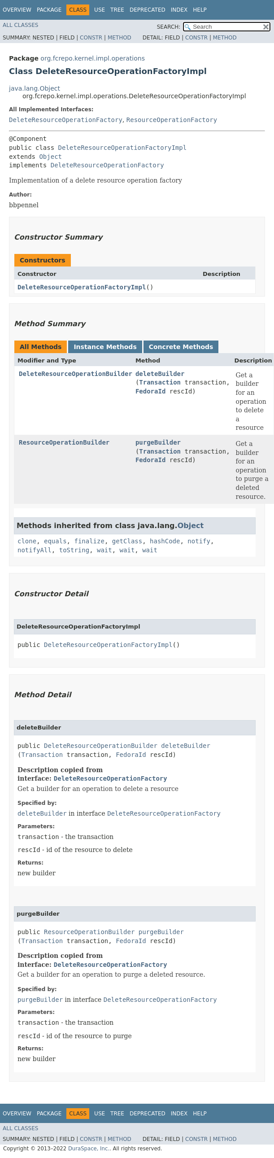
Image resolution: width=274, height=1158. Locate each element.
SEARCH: (169, 27)
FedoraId (150, 391)
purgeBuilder (158, 442)
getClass (127, 541)
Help (200, 10)
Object (50, 156)
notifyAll (34, 550)
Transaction (160, 382)
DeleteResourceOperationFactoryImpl (122, 147)
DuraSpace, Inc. (88, 1148)
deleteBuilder (160, 373)
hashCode (165, 541)
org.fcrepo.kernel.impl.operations (92, 58)
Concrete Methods (181, 346)
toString (74, 550)
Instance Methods (105, 346)
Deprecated (147, 10)
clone (26, 541)
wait (104, 550)
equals (55, 541)
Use (99, 10)
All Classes (20, 25)
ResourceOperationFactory (171, 119)
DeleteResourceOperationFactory (65, 119)
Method (119, 38)
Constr (91, 38)
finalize (89, 541)
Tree (117, 10)
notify (198, 541)
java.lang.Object (34, 88)
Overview (17, 10)
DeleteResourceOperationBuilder (75, 373)
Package (49, 10)
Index (179, 10)
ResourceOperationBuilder (64, 442)
